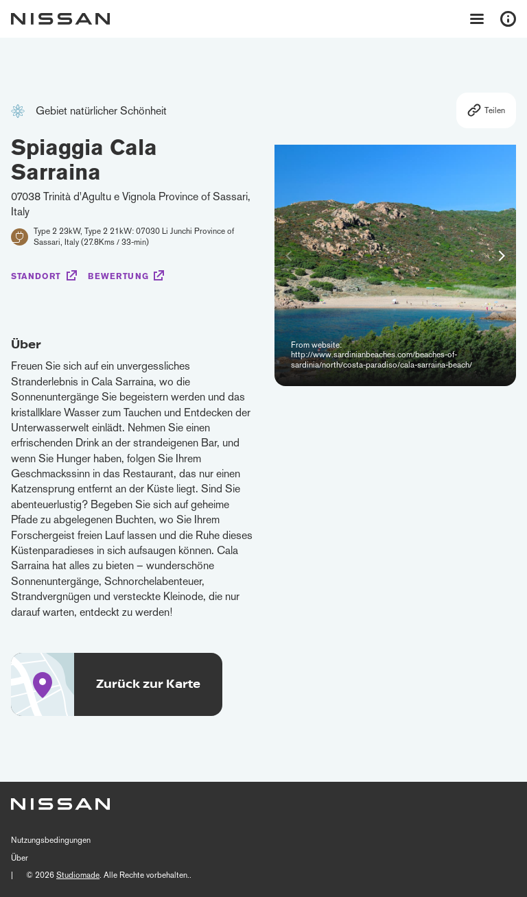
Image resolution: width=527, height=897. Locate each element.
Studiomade (77, 875)
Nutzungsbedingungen (51, 840)
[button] (501, 255)
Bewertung (118, 276)
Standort (36, 276)
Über (19, 857)
